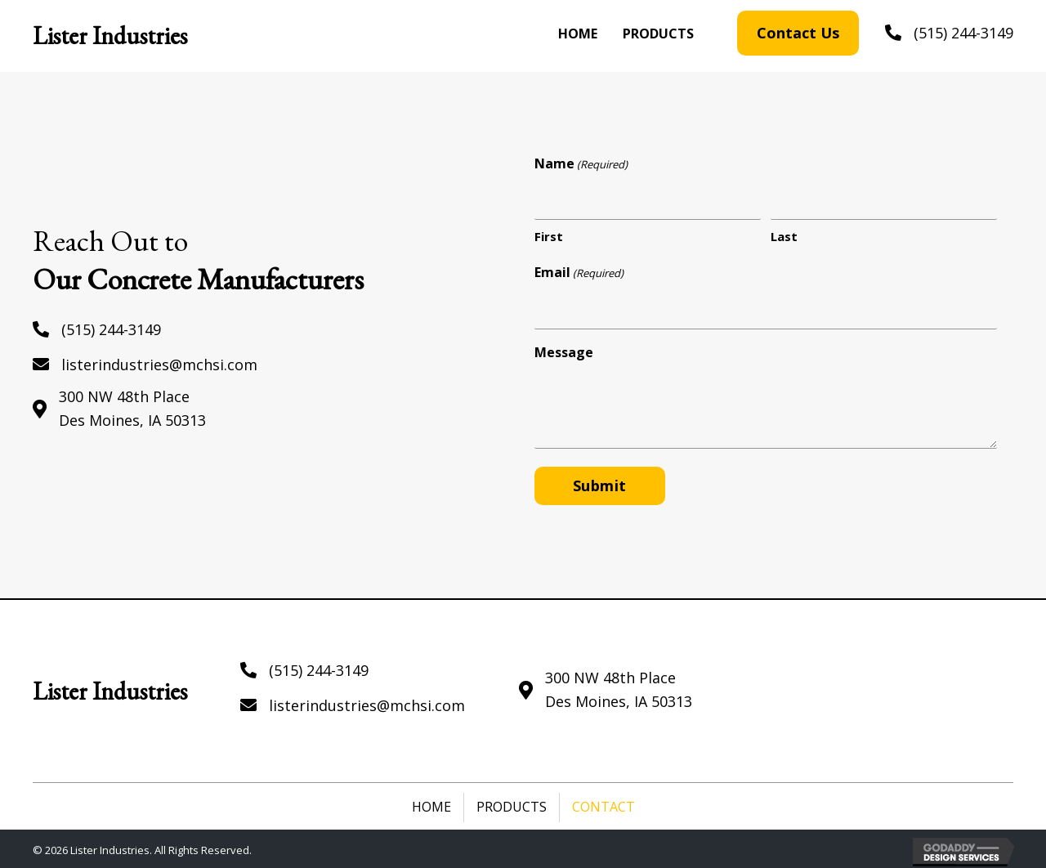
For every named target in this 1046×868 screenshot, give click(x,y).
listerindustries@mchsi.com (159, 363)
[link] (578, 34)
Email (579, 271)
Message (563, 350)
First (548, 235)
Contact (603, 804)
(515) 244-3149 (963, 33)
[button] (798, 33)
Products (511, 804)
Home (431, 804)
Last (784, 235)
